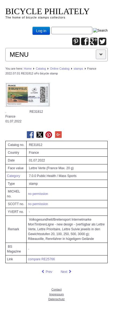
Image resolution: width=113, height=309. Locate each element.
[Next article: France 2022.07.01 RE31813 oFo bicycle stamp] (66, 272)
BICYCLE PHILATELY (47, 11)
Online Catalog (60, 68)
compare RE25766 (41, 259)
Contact (57, 289)
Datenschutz (56, 299)
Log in (41, 31)
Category (13, 176)
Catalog (41, 68)
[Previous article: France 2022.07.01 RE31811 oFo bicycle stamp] (46, 272)
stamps (78, 68)
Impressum (56, 294)
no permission (38, 194)
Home (28, 68)
